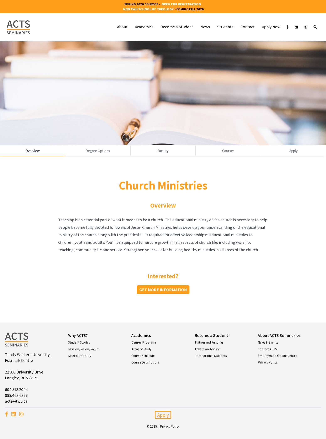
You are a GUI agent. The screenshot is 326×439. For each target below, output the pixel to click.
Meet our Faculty (79, 356)
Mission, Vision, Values (84, 349)
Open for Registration (181, 4)
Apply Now (271, 27)
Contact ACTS (267, 349)
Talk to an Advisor (207, 349)
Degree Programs (144, 342)
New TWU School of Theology (148, 9)
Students (225, 27)
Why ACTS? (78, 335)
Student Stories (79, 342)
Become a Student (177, 27)
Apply (163, 415)
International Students (211, 356)
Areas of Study (141, 349)
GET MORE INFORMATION (163, 289)
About (122, 27)
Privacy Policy (267, 362)
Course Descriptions (145, 362)
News (205, 27)
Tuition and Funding (209, 342)
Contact (248, 27)
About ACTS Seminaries (279, 335)
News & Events (268, 342)
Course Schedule (143, 356)
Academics (144, 27)
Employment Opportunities (277, 356)
